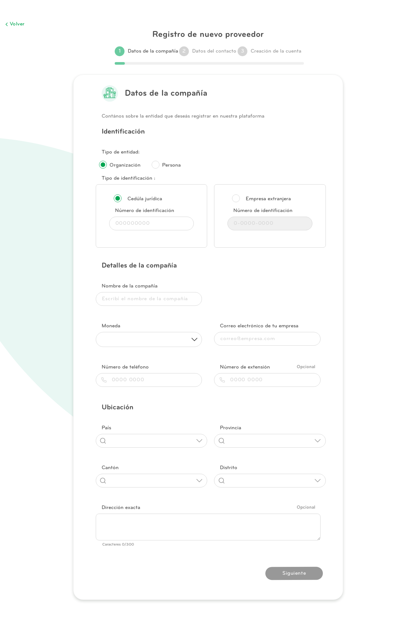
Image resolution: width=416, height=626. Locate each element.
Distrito (228, 467)
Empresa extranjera (268, 199)
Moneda (111, 326)
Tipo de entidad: (121, 152)
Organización (125, 165)
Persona (171, 165)
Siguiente (294, 573)
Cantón (110, 467)
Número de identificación (144, 210)
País (106, 428)
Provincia (230, 428)
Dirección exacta (121, 507)
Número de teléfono (125, 367)
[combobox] (151, 441)
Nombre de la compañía (130, 286)
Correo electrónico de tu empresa (259, 326)
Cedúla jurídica (144, 199)
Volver (15, 24)
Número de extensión (245, 367)
